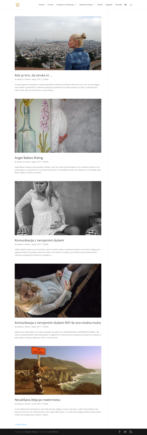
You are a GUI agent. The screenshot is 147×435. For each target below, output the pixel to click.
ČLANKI (46, 79)
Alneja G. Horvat (23, 79)
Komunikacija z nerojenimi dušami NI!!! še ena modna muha (58, 323)
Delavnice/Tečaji (85, 5)
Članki (100, 5)
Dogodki (109, 5)
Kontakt (118, 5)
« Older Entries (21, 424)
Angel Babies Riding (29, 158)
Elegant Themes (31, 432)
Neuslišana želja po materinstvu (37, 400)
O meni (50, 5)
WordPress (53, 432)
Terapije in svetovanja (65, 5)
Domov (42, 5)
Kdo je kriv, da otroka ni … (33, 75)
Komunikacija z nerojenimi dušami (39, 240)
